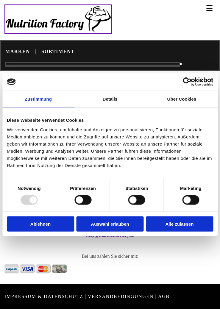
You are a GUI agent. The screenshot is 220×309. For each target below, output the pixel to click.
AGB (164, 296)
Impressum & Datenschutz (43, 296)
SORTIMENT (58, 51)
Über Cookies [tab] (181, 99)
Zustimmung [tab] (38, 99)
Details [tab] (110, 99)
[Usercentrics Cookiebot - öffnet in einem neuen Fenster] (187, 81)
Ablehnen (40, 223)
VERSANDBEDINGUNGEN (121, 296)
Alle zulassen (179, 223)
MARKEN (17, 51)
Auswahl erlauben (110, 223)
